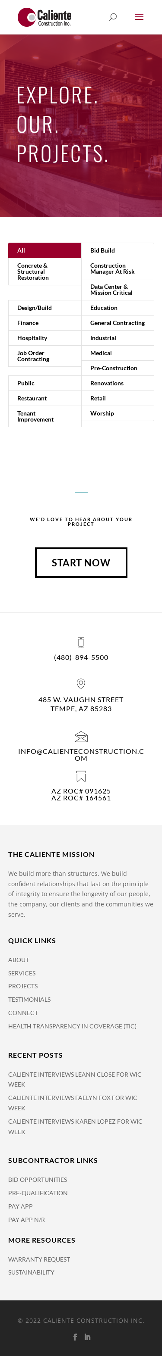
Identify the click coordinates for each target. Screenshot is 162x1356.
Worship (102, 413)
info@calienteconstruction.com (81, 754)
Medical (101, 352)
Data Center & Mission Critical (111, 289)
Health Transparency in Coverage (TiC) (72, 1026)
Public (26, 383)
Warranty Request (39, 1259)
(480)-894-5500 (81, 657)
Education (104, 307)
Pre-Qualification (38, 1193)
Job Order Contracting (33, 355)
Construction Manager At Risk (112, 268)
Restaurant (32, 398)
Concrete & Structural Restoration (33, 271)
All (21, 250)
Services (21, 973)
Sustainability (31, 1272)
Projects (23, 986)
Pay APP (20, 1206)
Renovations (107, 383)
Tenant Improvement (35, 416)
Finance (27, 322)
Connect (23, 1012)
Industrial (103, 337)
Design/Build (34, 307)
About (18, 959)
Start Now (81, 563)
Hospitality (32, 337)
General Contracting (117, 322)
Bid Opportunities (37, 1179)
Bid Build (102, 250)
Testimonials (29, 999)
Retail (98, 398)
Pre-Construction (113, 368)
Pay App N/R (26, 1219)
